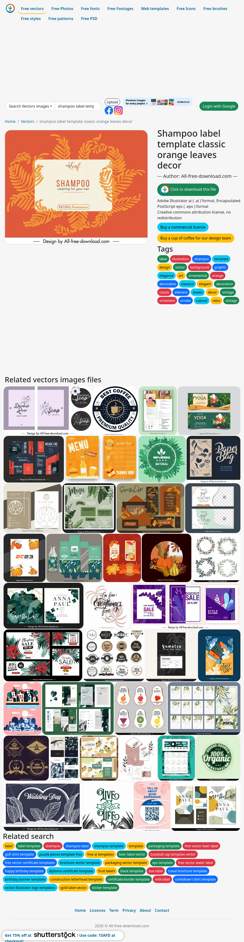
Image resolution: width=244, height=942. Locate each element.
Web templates (155, 8)
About (145, 910)
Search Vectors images (29, 106)
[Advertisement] (122, 60)
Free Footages (120, 8)
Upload (112, 102)
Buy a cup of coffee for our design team (195, 238)
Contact (162, 910)
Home (10, 121)
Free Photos (62, 8)
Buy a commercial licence (182, 227)
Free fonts (90, 8)
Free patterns (60, 18)
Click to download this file (188, 189)
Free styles (31, 18)
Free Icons (186, 8)
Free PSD (89, 18)
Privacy (129, 910)
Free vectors (32, 8)
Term (114, 910)
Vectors (27, 121)
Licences (97, 910)
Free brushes (215, 8)
